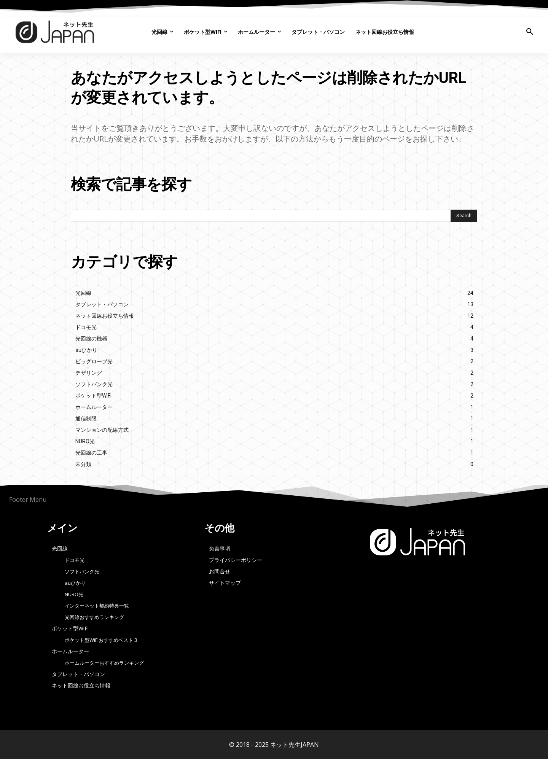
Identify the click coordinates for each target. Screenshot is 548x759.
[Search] (464, 216)
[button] (530, 32)
